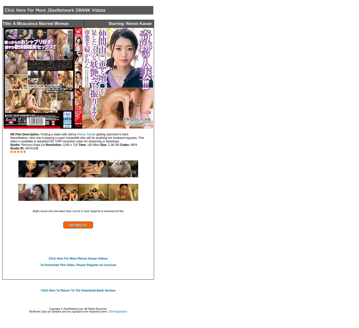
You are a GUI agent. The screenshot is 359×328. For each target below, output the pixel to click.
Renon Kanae (86, 134)
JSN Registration (117, 311)
